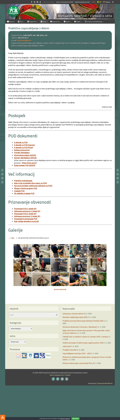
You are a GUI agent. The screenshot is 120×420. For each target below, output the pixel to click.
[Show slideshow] (60, 289)
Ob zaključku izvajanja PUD (24, 193)
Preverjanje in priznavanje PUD (25, 219)
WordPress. (109, 383)
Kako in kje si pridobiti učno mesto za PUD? (30, 183)
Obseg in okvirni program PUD (25, 188)
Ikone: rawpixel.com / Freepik (60, 375)
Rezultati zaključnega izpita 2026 (75, 317)
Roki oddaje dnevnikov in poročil (26, 221)
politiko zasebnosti (65, 418)
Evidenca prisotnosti (22, 150)
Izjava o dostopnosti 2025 (64, 2)
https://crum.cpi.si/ (29, 163)
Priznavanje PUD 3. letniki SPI (25, 214)
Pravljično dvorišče (70, 350)
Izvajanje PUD (19, 191)
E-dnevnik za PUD (21, 142)
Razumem (75, 418)
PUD (12, 238)
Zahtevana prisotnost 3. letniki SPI (27, 216)
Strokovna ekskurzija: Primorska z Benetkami (80, 327)
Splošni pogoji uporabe (82, 2)
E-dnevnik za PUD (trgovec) (24, 145)
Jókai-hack (67, 346)
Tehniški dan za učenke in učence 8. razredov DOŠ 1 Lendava (85, 336)
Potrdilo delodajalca (21, 152)
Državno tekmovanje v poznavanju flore (77, 363)
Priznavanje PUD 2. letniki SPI (25, 209)
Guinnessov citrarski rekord (73, 313)
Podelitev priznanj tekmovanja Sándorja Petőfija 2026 (83, 321)
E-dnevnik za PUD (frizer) (23, 147)
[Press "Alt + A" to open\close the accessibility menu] (2, 417)
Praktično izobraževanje (23, 180)
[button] (60, 11)
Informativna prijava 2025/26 (25, 155)
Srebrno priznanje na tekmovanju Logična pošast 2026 (83, 343)
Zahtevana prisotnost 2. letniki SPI (27, 211)
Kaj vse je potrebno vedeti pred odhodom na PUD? (33, 186)
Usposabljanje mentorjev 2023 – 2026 (77, 353)
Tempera (100, 383)
